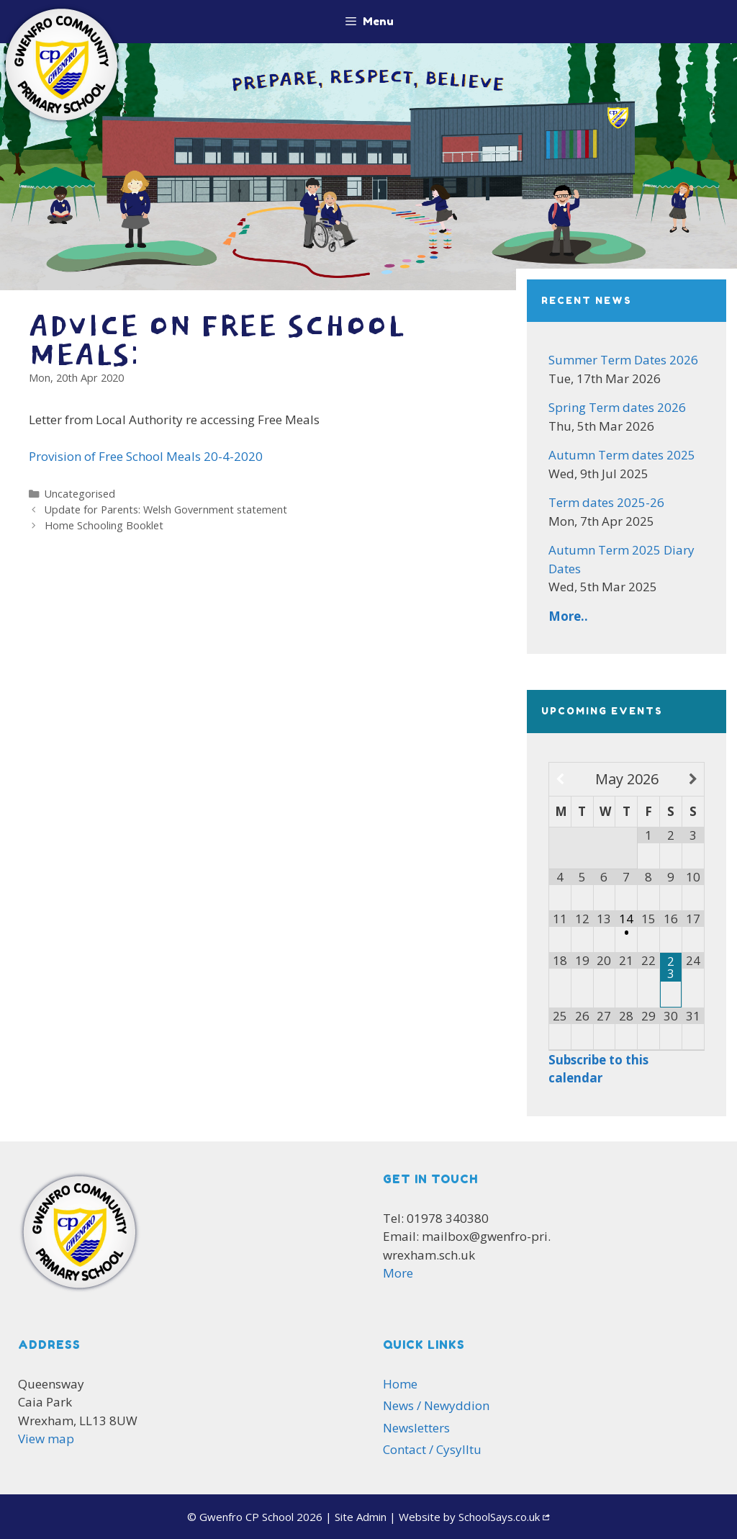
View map (46, 1438)
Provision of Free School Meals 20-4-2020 (146, 456)
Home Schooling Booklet (104, 525)
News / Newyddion (436, 1405)
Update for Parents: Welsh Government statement (166, 509)
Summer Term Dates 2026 (623, 359)
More (398, 1273)
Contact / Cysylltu (432, 1449)
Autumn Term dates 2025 (621, 455)
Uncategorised (80, 494)
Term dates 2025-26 (606, 502)
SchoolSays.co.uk (499, 1516)
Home (400, 1384)
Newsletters (416, 1427)
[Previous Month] (560, 779)
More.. (568, 616)
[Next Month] (693, 779)
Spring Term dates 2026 (617, 407)
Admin (360, 1516)
